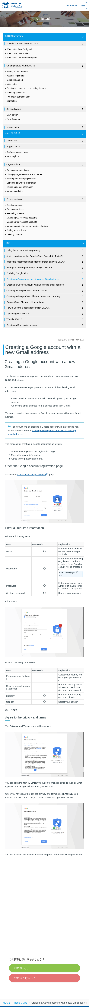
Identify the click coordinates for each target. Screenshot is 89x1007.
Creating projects (13, 205)
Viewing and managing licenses (20, 178)
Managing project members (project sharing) (26, 226)
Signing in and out (13, 80)
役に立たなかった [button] (25, 978)
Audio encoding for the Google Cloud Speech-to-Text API (45, 256)
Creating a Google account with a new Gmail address (45, 279)
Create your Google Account (33, 474)
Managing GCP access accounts (20, 222)
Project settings (45, 199)
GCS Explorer (11, 156)
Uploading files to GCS (45, 314)
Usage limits (45, 127)
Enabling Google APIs (45, 273)
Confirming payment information (20, 183)
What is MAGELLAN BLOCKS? (45, 43)
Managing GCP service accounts (20, 218)
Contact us (10, 101)
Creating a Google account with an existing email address (45, 285)
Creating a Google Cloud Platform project (45, 291)
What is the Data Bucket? (17, 53)
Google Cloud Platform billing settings (45, 302)
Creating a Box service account (45, 325)
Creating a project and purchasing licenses (25, 88)
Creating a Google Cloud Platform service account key (45, 296)
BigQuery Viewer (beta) (16, 152)
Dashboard (45, 140)
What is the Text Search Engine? (20, 57)
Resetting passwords (15, 92)
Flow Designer (12, 119)
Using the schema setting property (45, 250)
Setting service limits (15, 230)
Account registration (14, 76)
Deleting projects (13, 234)
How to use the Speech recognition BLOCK (45, 308)
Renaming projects (14, 213)
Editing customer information (18, 187)
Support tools (45, 146)
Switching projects (13, 209)
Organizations (45, 164)
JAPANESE (71, 5)
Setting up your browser (16, 71)
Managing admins (13, 191)
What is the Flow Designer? (18, 49)
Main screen (11, 115)
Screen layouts (45, 109)
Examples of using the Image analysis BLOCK (45, 268)
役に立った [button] (21, 968)
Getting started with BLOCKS (45, 66)
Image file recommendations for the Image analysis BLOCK (45, 262)
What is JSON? (45, 319)
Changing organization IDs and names (23, 174)
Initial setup (10, 84)
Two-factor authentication (17, 97)
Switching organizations (16, 170)
